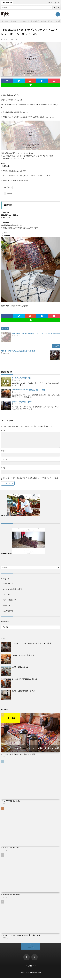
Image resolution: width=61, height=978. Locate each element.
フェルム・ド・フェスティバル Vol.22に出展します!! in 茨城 (20, 935)
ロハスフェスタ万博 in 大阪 (21, 378)
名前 (3, 451)
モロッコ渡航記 (8, 600)
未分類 (5, 605)
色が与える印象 (8, 611)
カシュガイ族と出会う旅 (11, 589)
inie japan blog (36, 972)
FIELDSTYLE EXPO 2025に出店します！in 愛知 (28, 390)
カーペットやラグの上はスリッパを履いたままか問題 (18, 754)
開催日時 (8, 193)
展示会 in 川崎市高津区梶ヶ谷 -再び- (23, 691)
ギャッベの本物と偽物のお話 (10, 801)
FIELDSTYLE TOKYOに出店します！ (23, 655)
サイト (3, 468)
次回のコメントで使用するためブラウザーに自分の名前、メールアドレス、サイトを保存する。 (30, 478)
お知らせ (14, 39)
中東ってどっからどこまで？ (10, 848)
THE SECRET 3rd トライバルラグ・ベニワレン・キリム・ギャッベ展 (36, 333)
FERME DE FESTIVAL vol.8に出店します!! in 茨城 (18, 351)
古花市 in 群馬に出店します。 (21, 667)
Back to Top (30, 947)
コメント (4, 430)
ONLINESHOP (30, 966)
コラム (5, 594)
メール (4, 459)
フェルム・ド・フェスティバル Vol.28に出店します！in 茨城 (31, 643)
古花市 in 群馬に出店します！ (22, 402)
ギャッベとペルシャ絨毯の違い (11, 894)
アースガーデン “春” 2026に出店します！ (25, 679)
